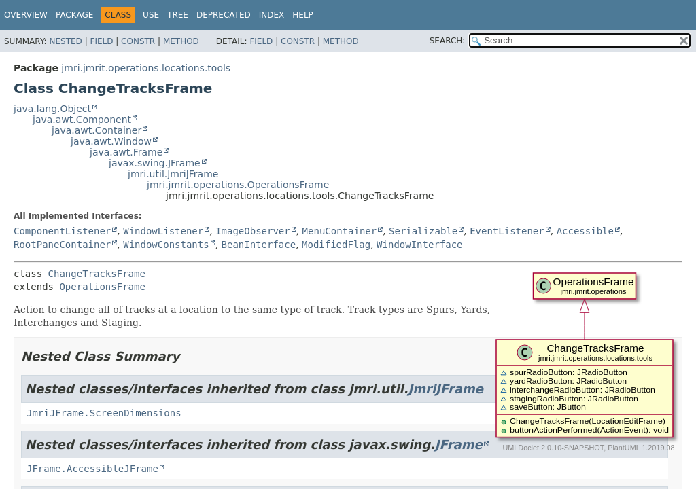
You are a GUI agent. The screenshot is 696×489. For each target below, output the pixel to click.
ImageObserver (252, 230)
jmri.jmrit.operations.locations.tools (145, 67)
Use (151, 15)
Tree (177, 15)
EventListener (507, 230)
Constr (138, 41)
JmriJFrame (445, 389)
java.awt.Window (111, 141)
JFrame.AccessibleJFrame (92, 468)
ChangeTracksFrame (96, 273)
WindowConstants (166, 244)
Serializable (423, 230)
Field (101, 41)
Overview (26, 15)
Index (272, 15)
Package (74, 15)
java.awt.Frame (126, 152)
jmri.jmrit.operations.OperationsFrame (238, 184)
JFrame (459, 444)
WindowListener (163, 230)
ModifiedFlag (336, 244)
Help (302, 15)
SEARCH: (448, 41)
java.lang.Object (52, 108)
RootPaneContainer (62, 244)
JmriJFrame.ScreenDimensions (104, 413)
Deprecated (223, 15)
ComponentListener (62, 230)
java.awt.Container (96, 130)
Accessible (585, 230)
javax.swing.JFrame (155, 163)
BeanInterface (259, 244)
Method (181, 41)
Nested (65, 41)
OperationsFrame (102, 286)
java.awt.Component (82, 119)
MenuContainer (339, 230)
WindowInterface (419, 244)
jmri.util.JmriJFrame (173, 173)
